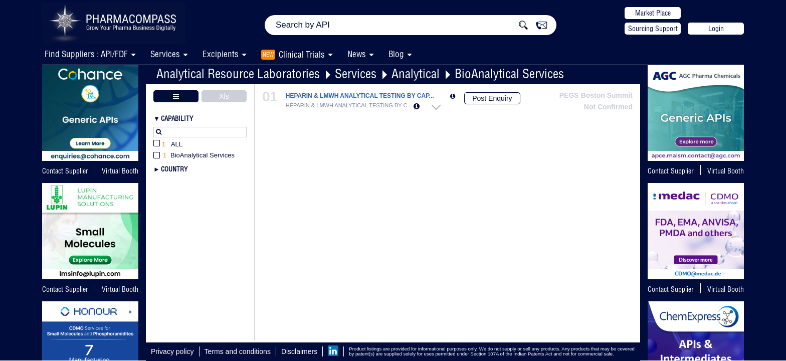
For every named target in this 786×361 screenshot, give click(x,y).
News (356, 54)
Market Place (653, 13)
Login (716, 28)
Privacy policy (172, 351)
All (167, 144)
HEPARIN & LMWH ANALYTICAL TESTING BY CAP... (360, 96)
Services (355, 73)
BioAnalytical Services (509, 73)
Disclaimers (299, 351)
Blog (396, 54)
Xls (224, 96)
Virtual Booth (120, 170)
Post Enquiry (492, 98)
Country (174, 169)
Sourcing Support (653, 28)
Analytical (415, 73)
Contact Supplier (65, 170)
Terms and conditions (238, 351)
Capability (177, 118)
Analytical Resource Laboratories (238, 73)
